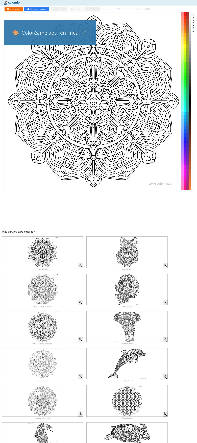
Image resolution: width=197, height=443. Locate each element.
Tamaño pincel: (108, 9)
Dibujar (92, 9)
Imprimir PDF (14, 9)
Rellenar (76, 9)
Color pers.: (138, 9)
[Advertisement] (51, 210)
